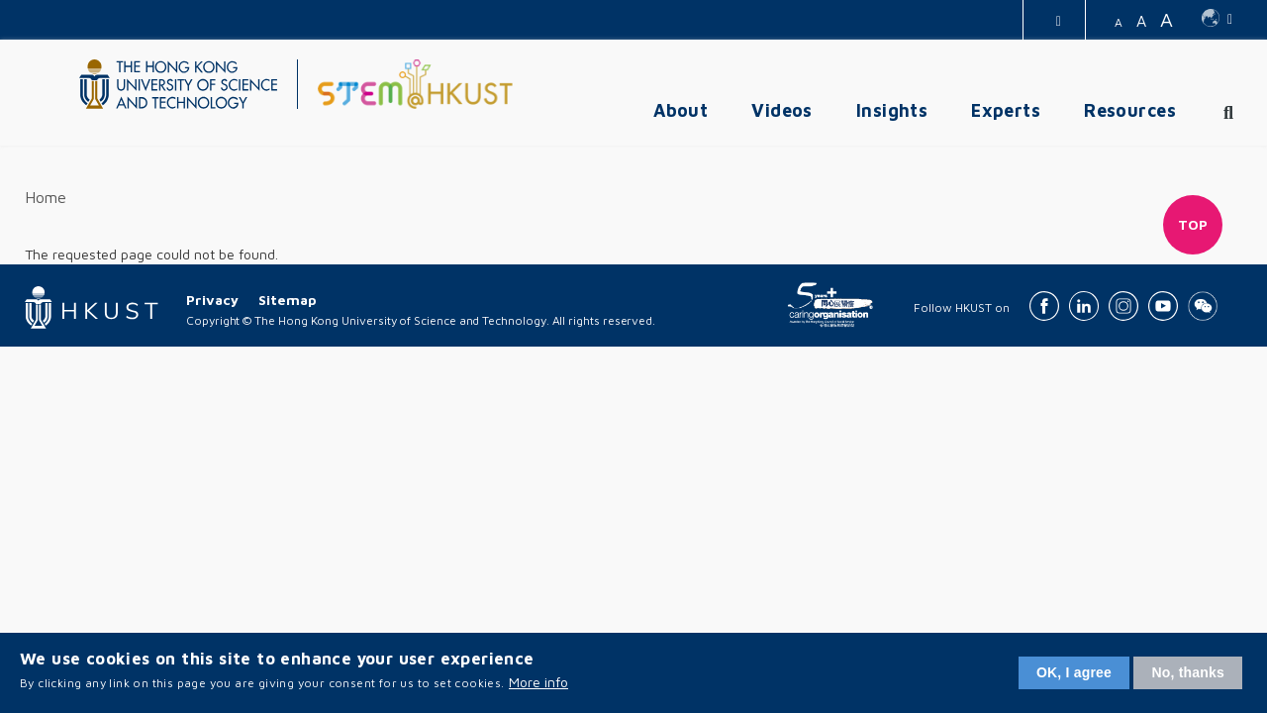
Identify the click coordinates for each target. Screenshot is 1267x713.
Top (1193, 224)
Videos (782, 111)
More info (538, 681)
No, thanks (1187, 672)
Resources (1130, 111)
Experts (1005, 111)
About (680, 111)
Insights (891, 111)
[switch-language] (1217, 19)
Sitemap (287, 299)
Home (45, 197)
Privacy (212, 299)
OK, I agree (1074, 672)
